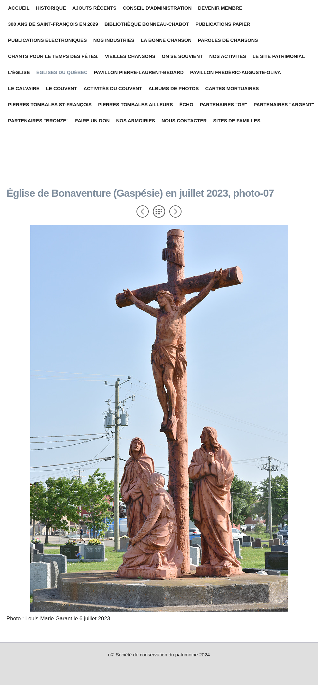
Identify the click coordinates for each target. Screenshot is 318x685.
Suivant (175, 211)
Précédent (142, 211)
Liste (159, 211)
